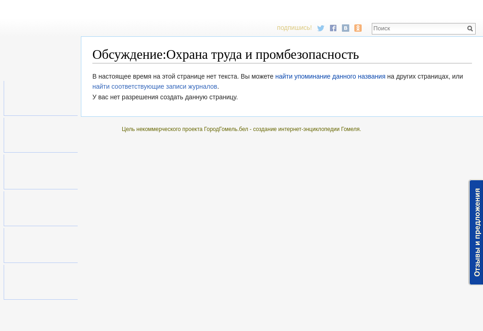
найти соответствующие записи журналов (154, 86)
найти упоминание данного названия (330, 76)
